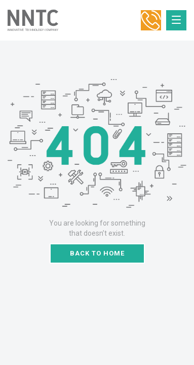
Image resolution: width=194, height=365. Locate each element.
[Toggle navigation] (176, 20)
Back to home (97, 253)
